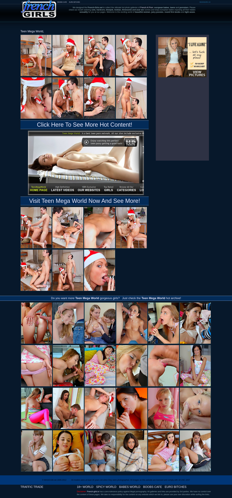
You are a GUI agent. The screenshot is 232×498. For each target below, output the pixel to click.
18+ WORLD (85, 487)
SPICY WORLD (106, 487)
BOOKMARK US (205, 2)
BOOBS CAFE (62, 2)
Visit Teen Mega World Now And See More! (84, 201)
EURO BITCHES (74, 2)
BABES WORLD (129, 487)
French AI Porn (146, 7)
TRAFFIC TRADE (31, 487)
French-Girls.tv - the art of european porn (38, 7)
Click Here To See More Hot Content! (84, 124)
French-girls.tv (93, 491)
